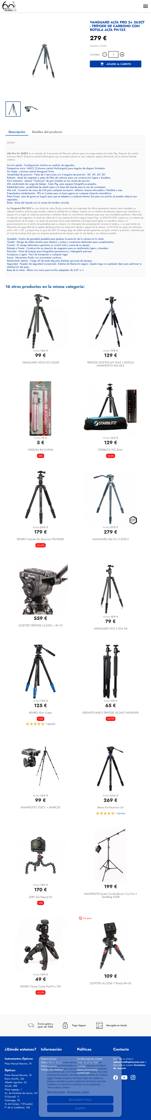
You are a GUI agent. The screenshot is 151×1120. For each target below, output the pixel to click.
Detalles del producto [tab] (47, 132)
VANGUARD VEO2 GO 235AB (40, 362)
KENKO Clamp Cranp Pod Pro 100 (40, 986)
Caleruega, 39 (12, 1100)
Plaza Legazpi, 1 (13, 1089)
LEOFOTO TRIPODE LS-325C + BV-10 (40, 625)
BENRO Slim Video (40, 713)
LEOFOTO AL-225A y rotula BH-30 (110, 983)
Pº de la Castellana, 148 (17, 1107)
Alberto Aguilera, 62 (16, 1082)
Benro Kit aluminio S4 (110, 807)
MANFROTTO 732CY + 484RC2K (40, 807)
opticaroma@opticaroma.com (128, 1062)
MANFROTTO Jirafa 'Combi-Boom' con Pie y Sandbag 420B (110, 895)
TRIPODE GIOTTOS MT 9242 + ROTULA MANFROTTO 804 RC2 (110, 364)
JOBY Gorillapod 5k (40, 897)
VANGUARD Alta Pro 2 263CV (110, 539)
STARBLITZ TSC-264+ (110, 450)
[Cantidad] (113, 54)
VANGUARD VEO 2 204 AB (110, 629)
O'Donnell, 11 (12, 1096)
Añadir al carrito (115, 64)
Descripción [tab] (17, 132)
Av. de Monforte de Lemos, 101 (21, 1093)
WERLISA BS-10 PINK (40, 450)
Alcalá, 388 (11, 1086)
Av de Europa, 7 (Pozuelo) (19, 1103)
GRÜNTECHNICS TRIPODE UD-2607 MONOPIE (110, 713)
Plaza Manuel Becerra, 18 (18, 1063)
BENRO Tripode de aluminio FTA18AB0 (40, 539)
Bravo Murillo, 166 (14, 1078)
